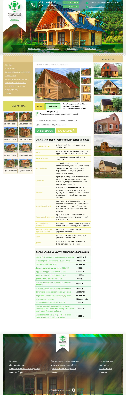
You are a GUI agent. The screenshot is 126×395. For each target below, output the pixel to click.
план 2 (75, 114)
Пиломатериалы (11, 90)
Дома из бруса (10, 69)
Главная (8, 65)
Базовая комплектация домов (17, 72)
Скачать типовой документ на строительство (104, 2)
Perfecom (67, 390)
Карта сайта (90, 49)
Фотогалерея (53, 49)
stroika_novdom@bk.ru (96, 7)
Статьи (54, 372)
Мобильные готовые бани (15, 83)
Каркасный (66, 130)
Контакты (71, 49)
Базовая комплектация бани (17, 79)
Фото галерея (106, 361)
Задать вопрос (70, 7)
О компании (34, 49)
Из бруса (46, 130)
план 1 (69, 114)
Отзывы (8, 93)
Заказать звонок (71, 2)
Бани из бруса (10, 76)
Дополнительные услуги (15, 86)
